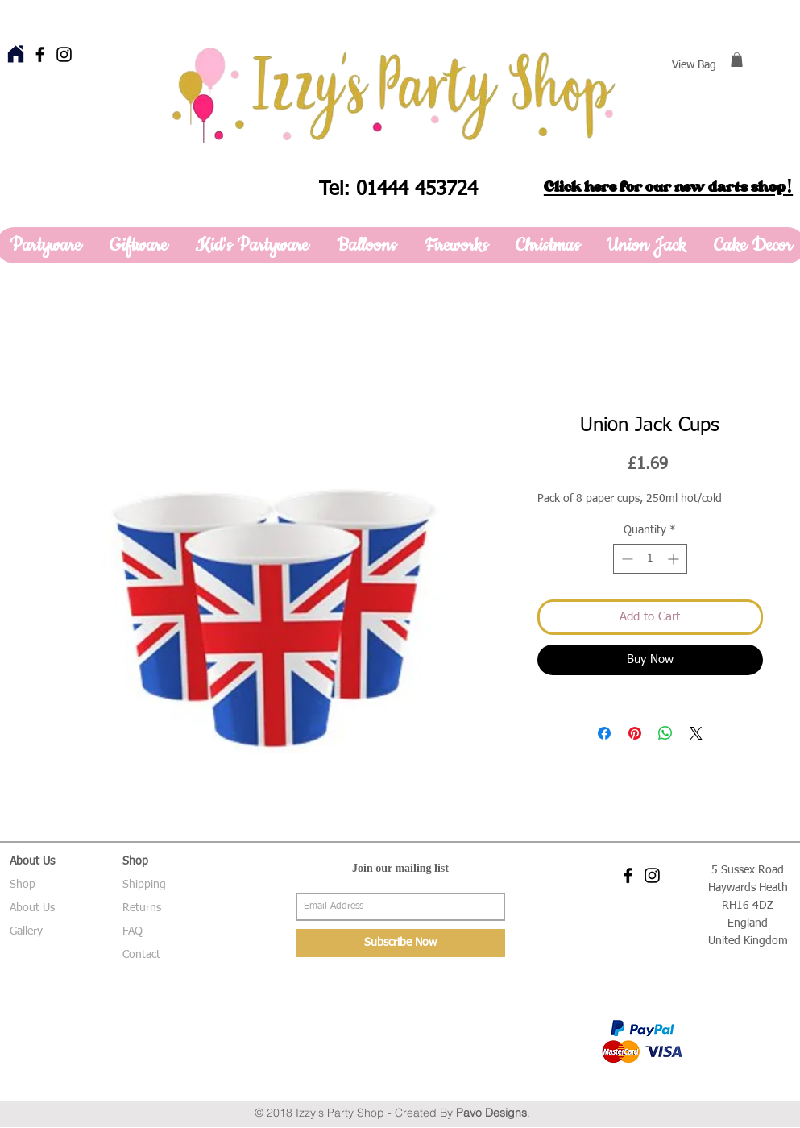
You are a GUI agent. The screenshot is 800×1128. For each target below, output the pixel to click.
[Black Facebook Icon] (40, 54)
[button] (737, 59)
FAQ (132, 931)
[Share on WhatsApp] (665, 733)
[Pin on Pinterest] (635, 733)
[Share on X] (696, 733)
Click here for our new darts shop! (668, 187)
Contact (141, 954)
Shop (22, 884)
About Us (32, 908)
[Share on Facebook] (604, 733)
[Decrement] (626, 559)
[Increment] (675, 559)
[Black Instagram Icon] (64, 54)
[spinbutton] (650, 559)
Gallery (26, 931)
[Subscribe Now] (400, 943)
